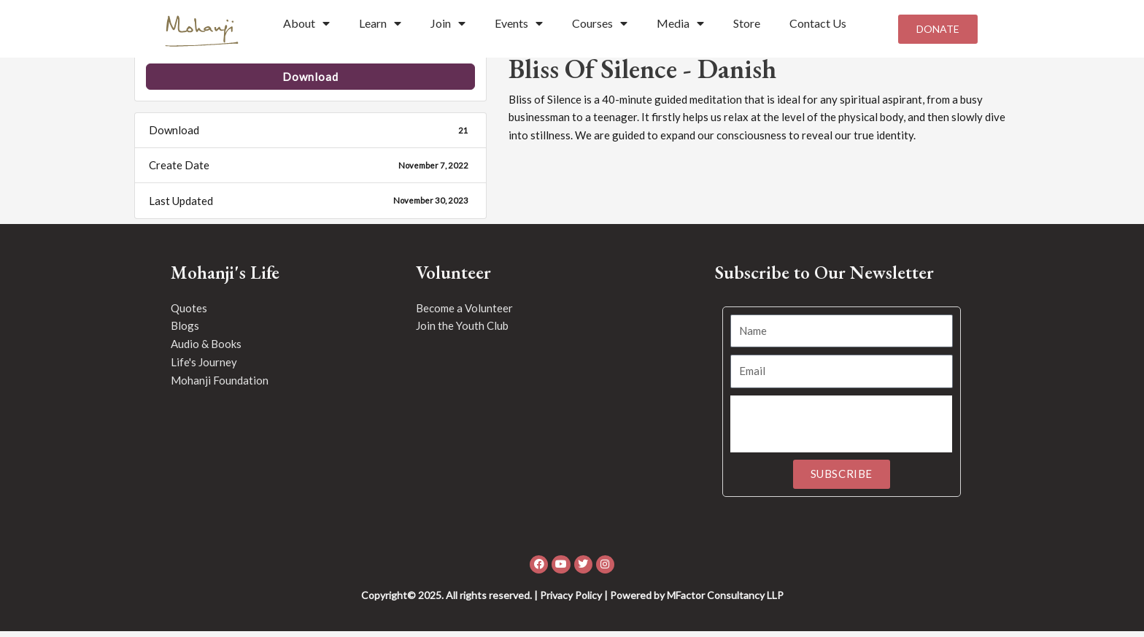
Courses (599, 23)
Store (746, 23)
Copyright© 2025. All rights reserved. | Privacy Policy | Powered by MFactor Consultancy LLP (572, 601)
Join (447, 23)
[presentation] (841, 429)
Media (680, 23)
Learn (380, 23)
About (306, 23)
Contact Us (817, 23)
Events (519, 23)
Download (310, 82)
